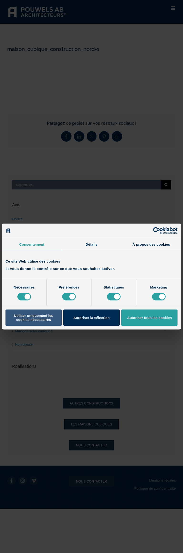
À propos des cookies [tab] (151, 244)
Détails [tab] (91, 244)
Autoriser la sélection (91, 318)
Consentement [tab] (31, 244)
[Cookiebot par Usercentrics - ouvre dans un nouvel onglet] (157, 230)
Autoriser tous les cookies (149, 318)
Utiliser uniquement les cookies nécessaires (33, 318)
